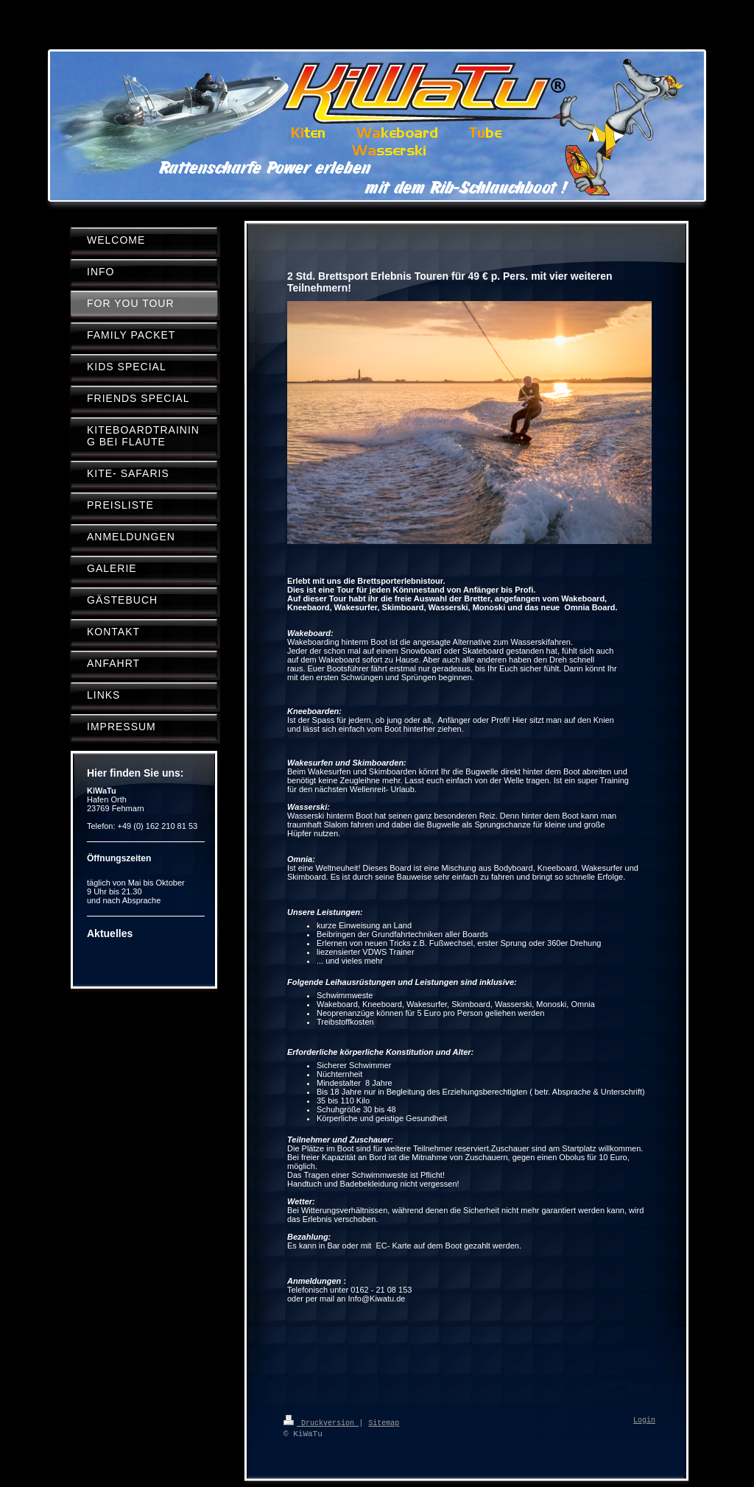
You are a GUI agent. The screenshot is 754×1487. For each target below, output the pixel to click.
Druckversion (321, 1422)
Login (644, 1421)
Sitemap (383, 1422)
